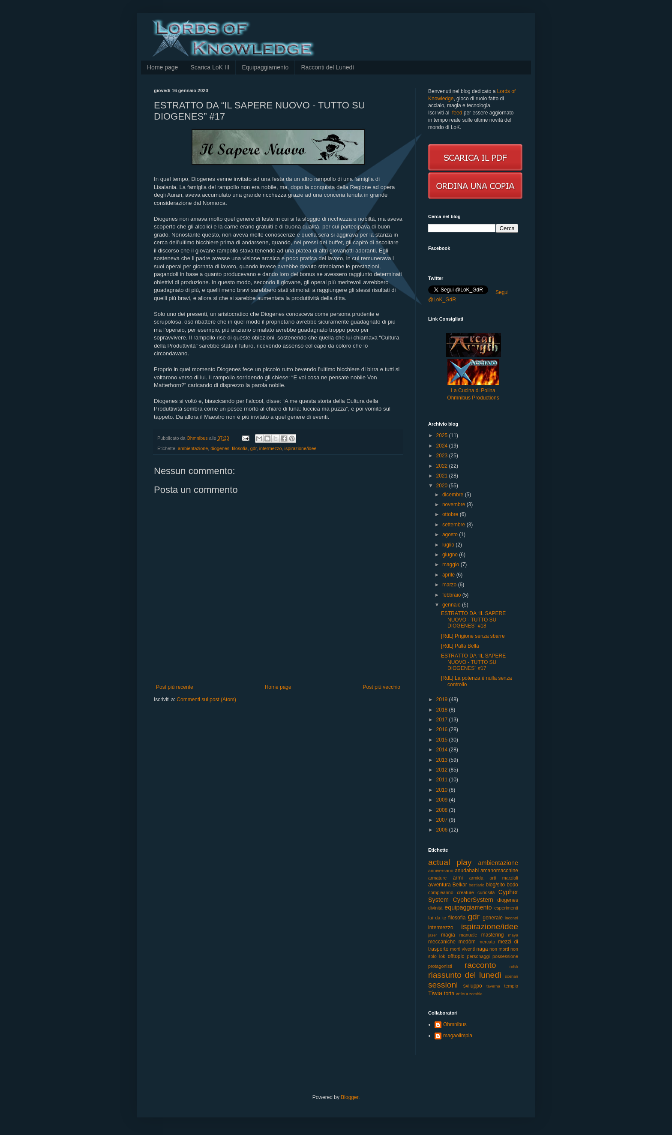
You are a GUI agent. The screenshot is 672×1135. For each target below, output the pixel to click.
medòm (467, 942)
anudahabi (467, 871)
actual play (449, 862)
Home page (162, 67)
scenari (511, 976)
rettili (514, 966)
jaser (432, 935)
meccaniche (442, 942)
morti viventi (462, 949)
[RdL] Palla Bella (460, 646)
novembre (454, 504)
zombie (476, 993)
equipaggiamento (468, 907)
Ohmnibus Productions (473, 398)
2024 (442, 446)
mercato (486, 941)
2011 (442, 780)
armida (476, 877)
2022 (442, 466)
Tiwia (435, 993)
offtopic (456, 956)
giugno (450, 555)
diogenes (219, 448)
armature (437, 877)
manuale (468, 934)
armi (458, 878)
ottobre (451, 514)
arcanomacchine (499, 871)
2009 (442, 800)
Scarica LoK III (209, 67)
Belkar (460, 885)
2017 (442, 720)
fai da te (437, 917)
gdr (253, 448)
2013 (442, 760)
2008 (442, 810)
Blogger (349, 1097)
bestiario (476, 885)
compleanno (440, 892)
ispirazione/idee (301, 448)
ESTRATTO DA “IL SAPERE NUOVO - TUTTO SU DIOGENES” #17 (473, 662)
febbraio (452, 595)
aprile (449, 575)
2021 (442, 476)
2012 (442, 770)
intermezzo (270, 448)
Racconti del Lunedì (327, 67)
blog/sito (495, 885)
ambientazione (193, 448)
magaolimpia (457, 1036)
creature (465, 892)
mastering (492, 935)
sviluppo (472, 986)
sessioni (443, 984)
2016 (442, 730)
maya (513, 935)
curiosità (486, 892)
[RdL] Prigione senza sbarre (473, 636)
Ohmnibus (455, 1024)
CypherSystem (473, 899)
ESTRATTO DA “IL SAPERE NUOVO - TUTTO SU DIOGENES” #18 (473, 619)
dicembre (453, 495)
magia (448, 935)
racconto (480, 965)
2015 (442, 740)
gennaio (452, 605)
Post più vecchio (381, 687)
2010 (442, 790)
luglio (449, 545)
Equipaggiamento (265, 67)
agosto (450, 534)
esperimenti (506, 907)
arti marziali (503, 877)
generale (493, 918)
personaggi (478, 956)
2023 (442, 456)
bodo (512, 885)
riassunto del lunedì (464, 974)
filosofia (240, 448)
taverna (493, 986)
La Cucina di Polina (473, 390)
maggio (451, 564)
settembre (454, 525)
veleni (462, 993)
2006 (442, 830)
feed (457, 113)
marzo (450, 585)
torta (449, 994)
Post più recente (174, 687)
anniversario (440, 870)
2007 (442, 820)
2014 (442, 750)
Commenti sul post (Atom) (206, 700)
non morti (499, 949)
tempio (511, 985)
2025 (442, 435)
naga (482, 949)
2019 (442, 700)
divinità (435, 907)
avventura (439, 885)
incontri (511, 918)
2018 (442, 710)
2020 (442, 486)
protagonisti (440, 966)
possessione (505, 956)
